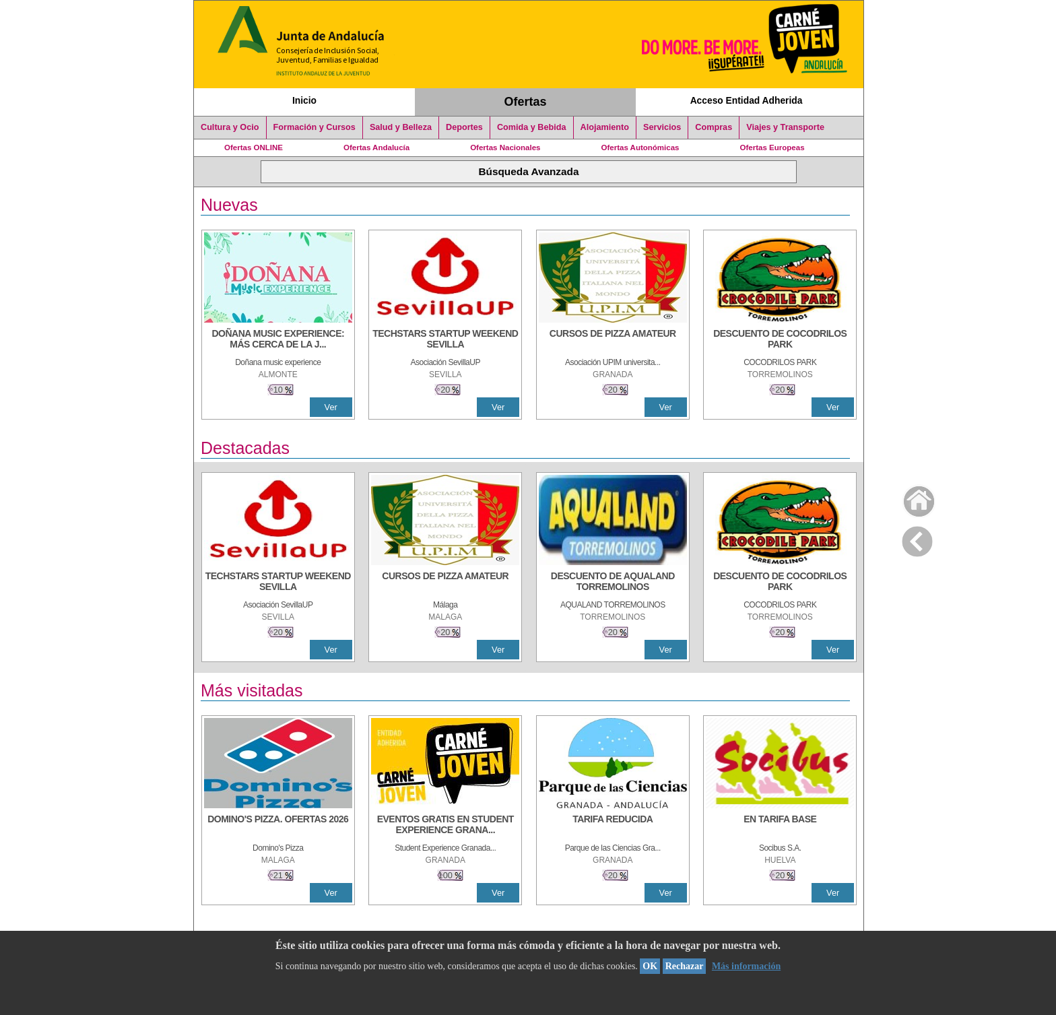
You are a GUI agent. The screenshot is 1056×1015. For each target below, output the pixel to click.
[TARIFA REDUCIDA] (613, 826)
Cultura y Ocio (230, 127)
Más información (746, 966)
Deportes (464, 127)
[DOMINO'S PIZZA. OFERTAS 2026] (278, 826)
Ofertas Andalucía (376, 147)
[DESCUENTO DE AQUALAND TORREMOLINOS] (613, 582)
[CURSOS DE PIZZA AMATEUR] (613, 340)
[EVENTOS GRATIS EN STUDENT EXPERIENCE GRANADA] (445, 826)
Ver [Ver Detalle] (331, 407)
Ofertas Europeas (772, 147)
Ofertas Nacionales (505, 147)
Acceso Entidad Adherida (746, 100)
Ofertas (525, 101)
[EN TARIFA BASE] (780, 826)
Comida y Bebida (531, 127)
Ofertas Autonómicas (640, 147)
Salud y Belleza (401, 127)
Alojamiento (605, 127)
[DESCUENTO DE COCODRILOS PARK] (780, 340)
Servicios (662, 127)
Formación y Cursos (314, 127)
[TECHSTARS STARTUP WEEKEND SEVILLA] (445, 340)
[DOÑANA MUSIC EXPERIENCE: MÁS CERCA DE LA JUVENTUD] (278, 340)
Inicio (304, 100)
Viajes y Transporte (785, 127)
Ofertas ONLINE (253, 147)
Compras (713, 127)
